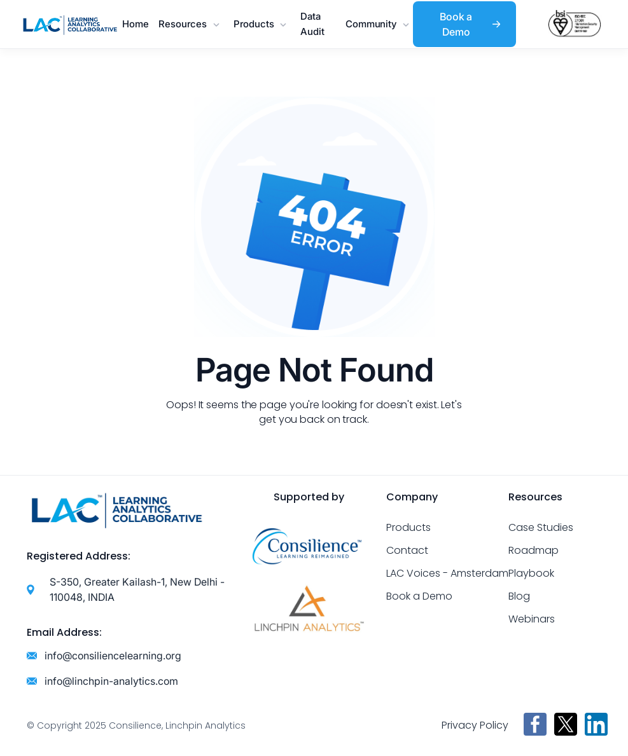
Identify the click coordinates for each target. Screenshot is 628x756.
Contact (407, 550)
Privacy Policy (475, 725)
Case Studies (540, 527)
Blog (519, 596)
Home (135, 24)
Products (408, 527)
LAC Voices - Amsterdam (447, 573)
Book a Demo (419, 596)
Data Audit (312, 24)
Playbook (531, 573)
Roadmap (533, 550)
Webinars (531, 619)
